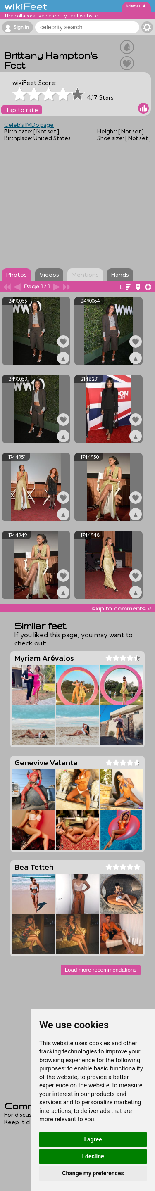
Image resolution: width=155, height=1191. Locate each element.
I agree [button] (93, 1139)
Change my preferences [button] (93, 1173)
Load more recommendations (100, 970)
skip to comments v (121, 608)
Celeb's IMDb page (29, 124)
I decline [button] (93, 1156)
